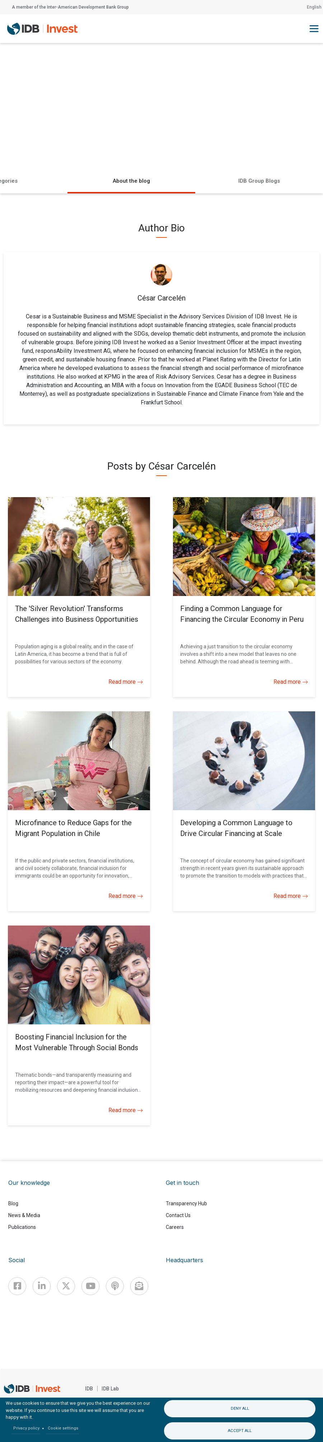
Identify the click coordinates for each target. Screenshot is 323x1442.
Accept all (240, 1430)
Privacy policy (26, 1428)
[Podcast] (115, 1286)
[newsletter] (139, 1286)
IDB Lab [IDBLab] (110, 1388)
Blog (13, 1203)
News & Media (24, 1215)
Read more (125, 682)
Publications (22, 1227)
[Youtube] (90, 1286)
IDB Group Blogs (259, 181)
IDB (89, 1388)
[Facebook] (17, 1286)
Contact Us (178, 1215)
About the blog (131, 181)
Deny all (240, 1408)
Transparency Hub (186, 1203)
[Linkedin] (42, 1286)
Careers (175, 1227)
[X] (66, 1286)
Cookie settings (63, 1428)
